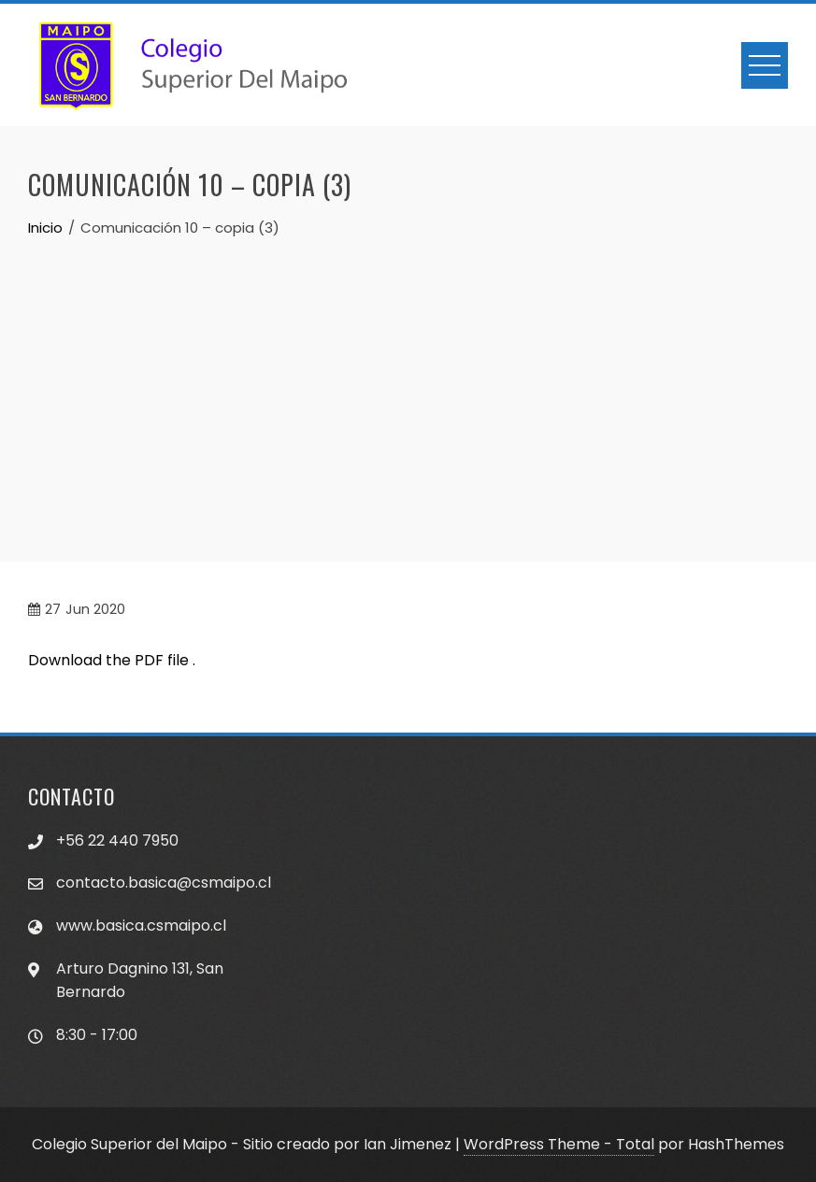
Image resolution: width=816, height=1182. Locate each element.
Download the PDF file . (111, 660)
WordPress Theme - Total (559, 1144)
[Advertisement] (408, 379)
